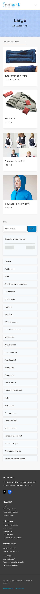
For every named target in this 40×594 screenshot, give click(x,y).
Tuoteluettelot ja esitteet (12, 538)
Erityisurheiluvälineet (10, 525)
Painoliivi (10, 118)
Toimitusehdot (8, 515)
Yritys (5, 505)
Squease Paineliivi (14, 161)
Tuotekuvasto (8, 534)
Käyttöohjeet (7, 528)
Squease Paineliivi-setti (17, 204)
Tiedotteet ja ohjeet (10, 512)
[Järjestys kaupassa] (15, 42)
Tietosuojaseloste (9, 509)
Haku (5, 222)
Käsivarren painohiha (16, 76)
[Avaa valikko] (35, 4)
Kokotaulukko (7, 531)
